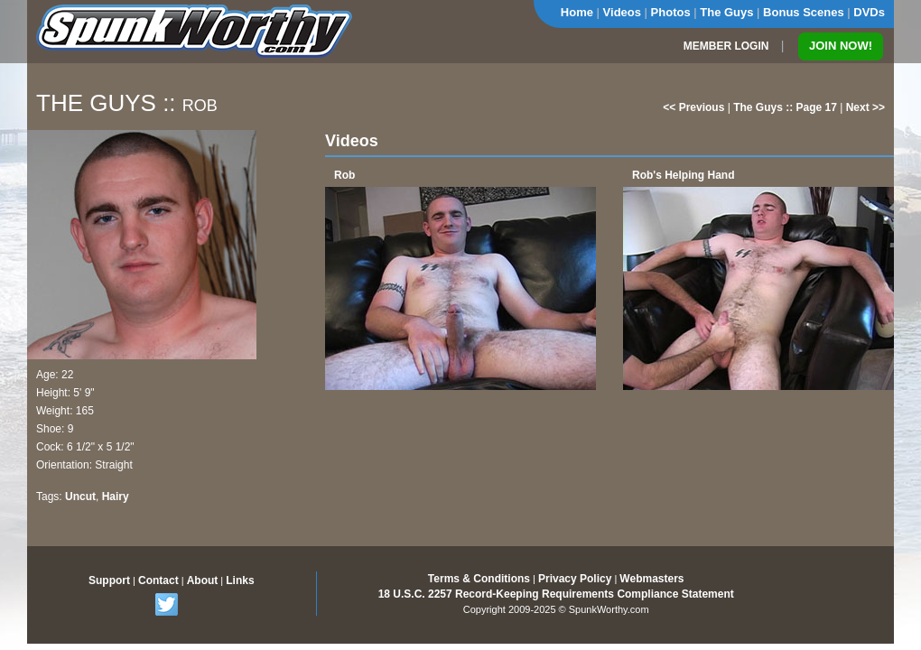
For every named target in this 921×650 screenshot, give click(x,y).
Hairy (115, 496)
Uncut (80, 496)
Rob (344, 175)
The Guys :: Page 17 (785, 107)
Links (240, 580)
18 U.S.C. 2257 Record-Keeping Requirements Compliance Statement (556, 594)
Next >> (865, 107)
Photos (671, 12)
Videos (622, 12)
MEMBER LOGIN (726, 46)
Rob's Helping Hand (683, 175)
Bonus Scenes (803, 12)
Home (577, 12)
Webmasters (651, 578)
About (203, 580)
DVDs (869, 12)
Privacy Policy (574, 578)
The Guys (726, 12)
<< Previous (693, 107)
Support (109, 580)
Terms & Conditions (479, 578)
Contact (158, 580)
